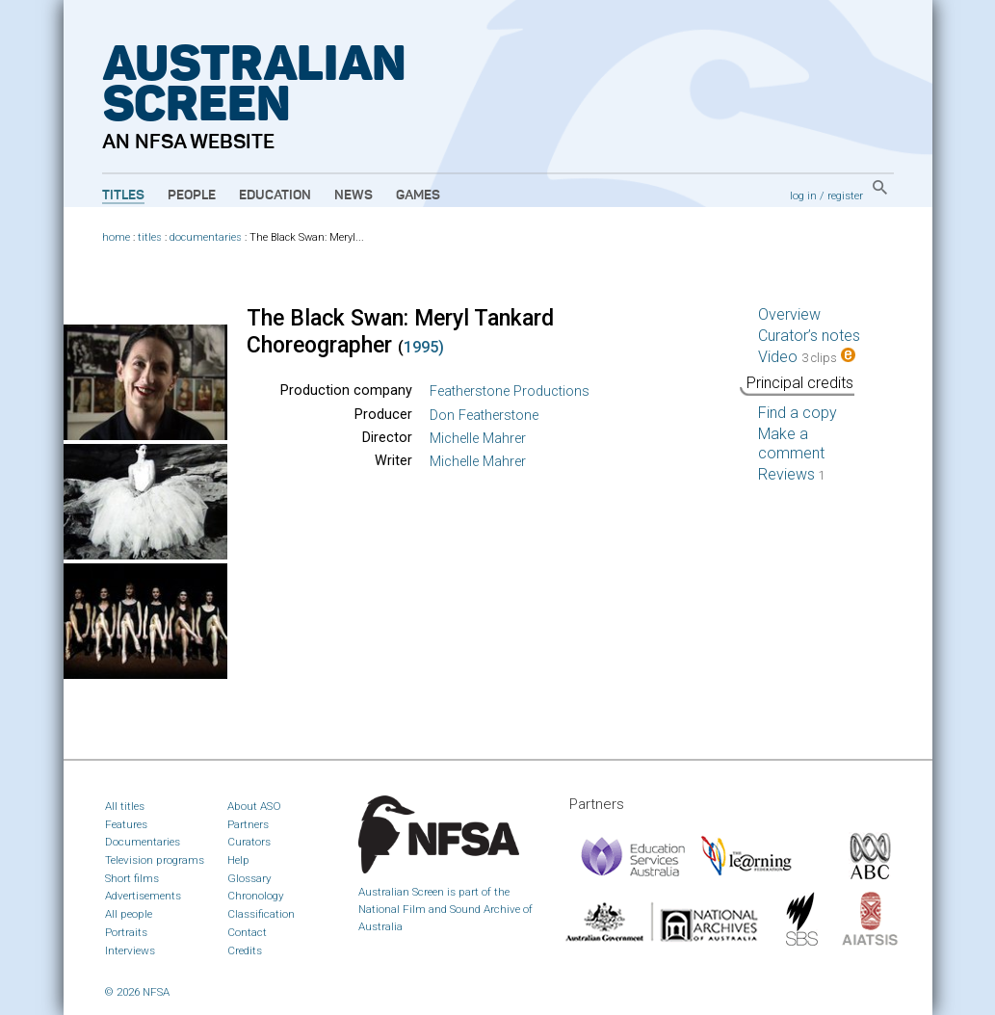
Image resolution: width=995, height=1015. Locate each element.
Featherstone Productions (509, 391)
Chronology (255, 895)
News (353, 195)
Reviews (791, 474)
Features (126, 824)
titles (150, 237)
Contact (247, 932)
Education (275, 195)
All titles (124, 806)
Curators (249, 841)
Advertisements (143, 895)
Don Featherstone (484, 415)
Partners (248, 824)
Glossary (249, 878)
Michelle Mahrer (478, 438)
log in (803, 195)
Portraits (126, 932)
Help (238, 860)
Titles (123, 195)
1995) (424, 347)
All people (128, 914)
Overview (789, 314)
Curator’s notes (809, 335)
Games (418, 195)
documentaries (206, 237)
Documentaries (142, 841)
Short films (132, 878)
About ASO (254, 806)
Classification (261, 914)
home (116, 237)
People (192, 195)
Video (806, 357)
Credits (244, 950)
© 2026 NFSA (137, 992)
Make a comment (791, 443)
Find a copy (797, 412)
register (845, 195)
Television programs (154, 860)
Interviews (130, 950)
